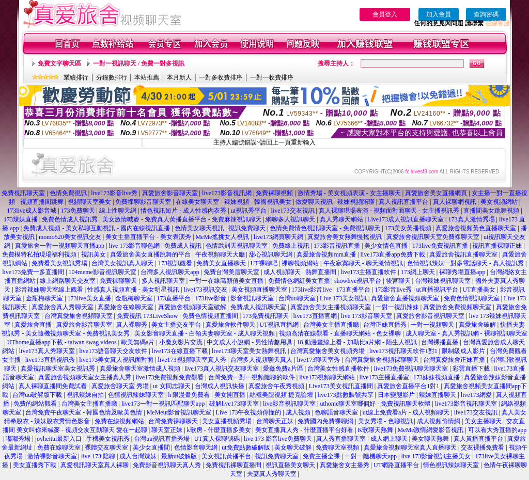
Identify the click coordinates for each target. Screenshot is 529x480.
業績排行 (76, 77)
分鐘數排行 (111, 77)
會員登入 (384, 14)
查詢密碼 (486, 14)
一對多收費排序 (220, 77)
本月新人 (179, 77)
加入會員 (438, 14)
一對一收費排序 (271, 77)
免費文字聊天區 (59, 63)
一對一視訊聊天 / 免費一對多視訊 (138, 63)
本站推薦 (146, 77)
